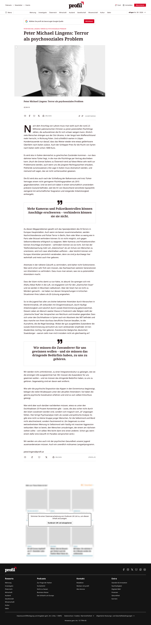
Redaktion (80, 583)
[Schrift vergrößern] (82, 116)
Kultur (102, 12)
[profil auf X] (132, 569)
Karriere (114, 599)
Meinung (33, 12)
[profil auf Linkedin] (144, 569)
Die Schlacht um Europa (45, 595)
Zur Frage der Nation (44, 583)
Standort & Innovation (119, 583)
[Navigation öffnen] (9, 12)
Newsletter (18, 5)
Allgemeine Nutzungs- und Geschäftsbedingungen (114, 616)
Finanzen (115, 592)
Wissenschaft (93, 12)
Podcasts (8, 5)
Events (28, 5)
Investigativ (43, 12)
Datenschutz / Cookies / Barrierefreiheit (78, 616)
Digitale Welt (116, 589)
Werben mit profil (83, 586)
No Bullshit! (41, 586)
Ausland (72, 12)
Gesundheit (116, 595)
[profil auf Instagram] (128, 569)
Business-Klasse (42, 592)
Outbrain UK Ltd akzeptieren (60, 523)
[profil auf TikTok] (140, 569)
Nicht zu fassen (42, 589)
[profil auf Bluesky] (136, 569)
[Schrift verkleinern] (79, 116)
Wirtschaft (62, 12)
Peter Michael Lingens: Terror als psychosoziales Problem (45, 29)
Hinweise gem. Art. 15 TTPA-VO (75, 621)
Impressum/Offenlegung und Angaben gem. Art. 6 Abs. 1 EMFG (39, 616)
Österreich (53, 12)
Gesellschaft (81, 12)
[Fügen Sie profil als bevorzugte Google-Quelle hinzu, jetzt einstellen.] (60, 21)
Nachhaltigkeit (117, 586)
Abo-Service (81, 589)
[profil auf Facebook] (123, 569)
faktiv (109, 12)
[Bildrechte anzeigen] (16, 47)
